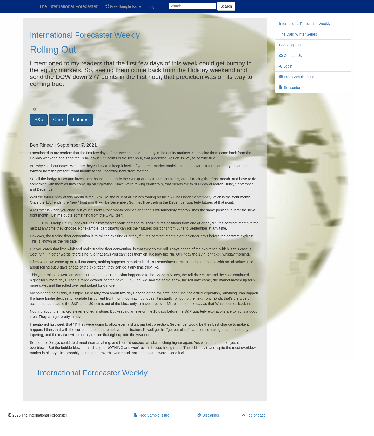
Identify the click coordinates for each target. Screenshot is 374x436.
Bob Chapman (291, 45)
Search (226, 6)
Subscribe (289, 87)
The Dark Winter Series (298, 34)
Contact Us (290, 55)
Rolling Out (53, 49)
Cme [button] (58, 119)
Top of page (254, 415)
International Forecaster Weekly (85, 35)
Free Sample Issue (123, 6)
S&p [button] (38, 119)
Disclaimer (208, 415)
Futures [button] (81, 119)
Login (153, 6)
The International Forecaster (68, 6)
